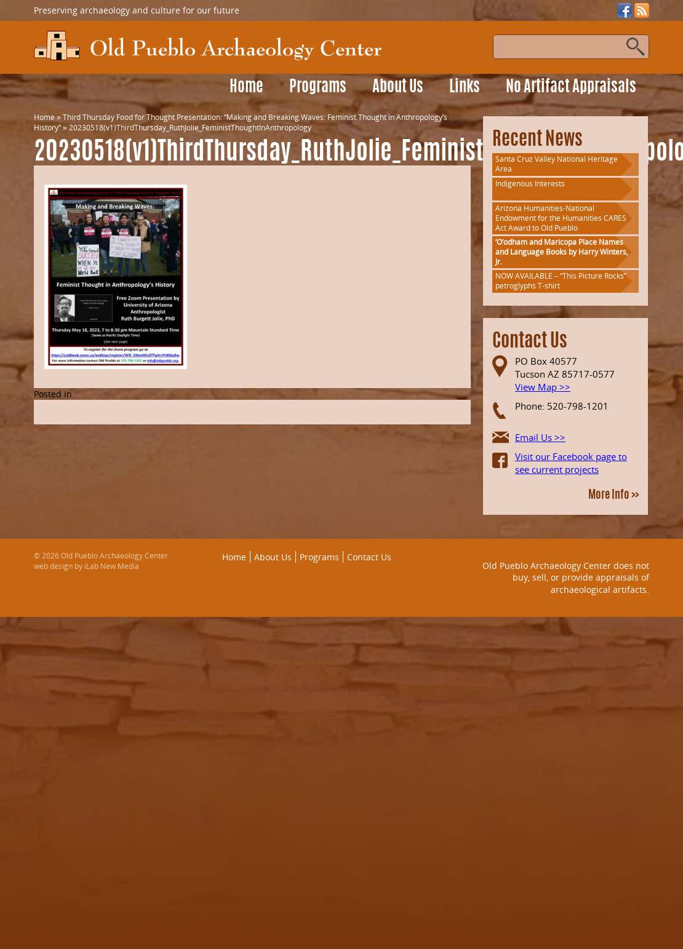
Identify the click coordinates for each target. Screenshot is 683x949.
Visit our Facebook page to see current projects (571, 462)
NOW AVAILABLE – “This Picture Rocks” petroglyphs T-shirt (560, 281)
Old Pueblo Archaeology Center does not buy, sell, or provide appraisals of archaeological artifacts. (565, 577)
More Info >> (613, 495)
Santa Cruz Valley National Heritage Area (556, 164)
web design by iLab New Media (86, 566)
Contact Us (369, 557)
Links (464, 87)
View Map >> (542, 387)
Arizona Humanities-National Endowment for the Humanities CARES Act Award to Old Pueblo (560, 218)
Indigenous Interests (530, 183)
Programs (317, 87)
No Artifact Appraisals (571, 87)
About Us (397, 87)
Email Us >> (540, 437)
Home (246, 87)
